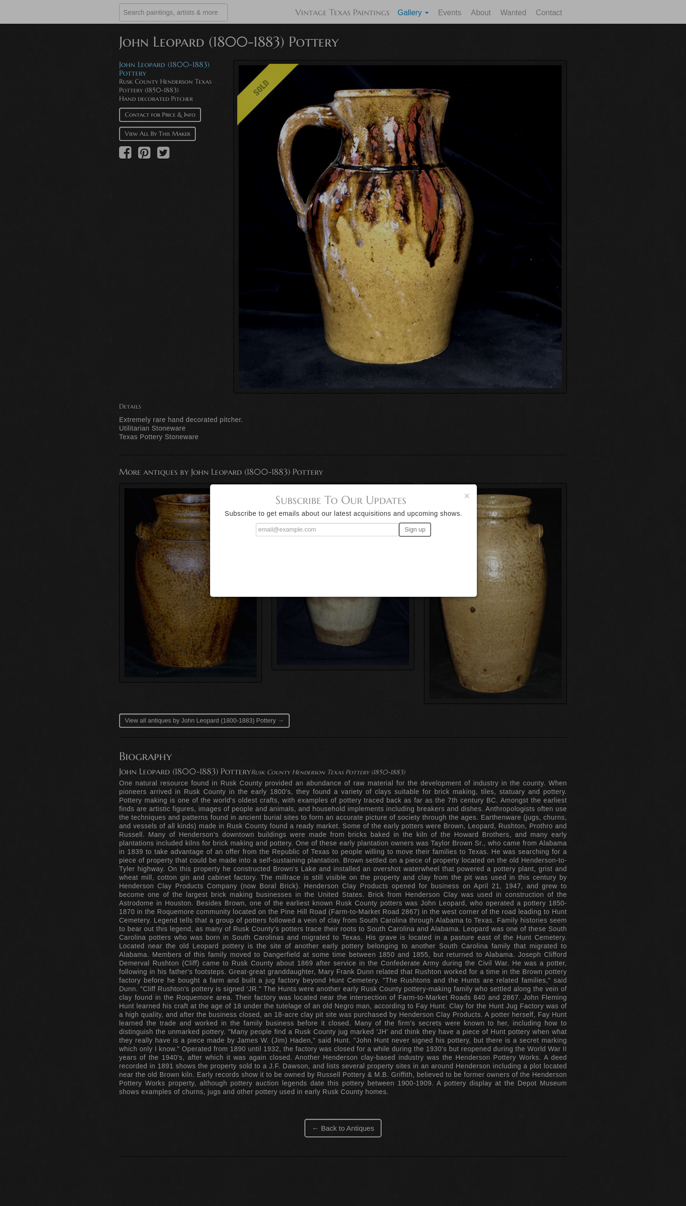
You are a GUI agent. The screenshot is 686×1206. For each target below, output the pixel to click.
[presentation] (343, 562)
